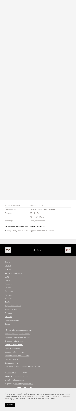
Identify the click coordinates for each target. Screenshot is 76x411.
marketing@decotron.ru (23, 384)
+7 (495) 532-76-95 (20, 376)
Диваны (8, 280)
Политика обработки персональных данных (22, 366)
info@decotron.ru (17, 380)
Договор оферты (11, 363)
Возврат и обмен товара (14, 352)
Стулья (8, 266)
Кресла (8, 269)
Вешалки (8, 317)
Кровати (8, 284)
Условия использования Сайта (17, 356)
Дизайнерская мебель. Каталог (17, 337)
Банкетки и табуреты (13, 273)
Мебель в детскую (12, 309)
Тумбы (7, 302)
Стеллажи (9, 291)
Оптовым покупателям (14, 345)
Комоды (8, 295)
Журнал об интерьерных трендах (18, 330)
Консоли (8, 298)
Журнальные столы (13, 306)
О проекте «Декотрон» (14, 341)
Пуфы (7, 277)
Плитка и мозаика (12, 320)
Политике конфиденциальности (35, 396)
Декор (7, 324)
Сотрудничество (11, 359)
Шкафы (8, 288)
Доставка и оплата (12, 348)
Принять (9, 405)
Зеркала (8, 313)
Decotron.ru (11, 373)
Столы (7, 262)
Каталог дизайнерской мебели (17, 334)
